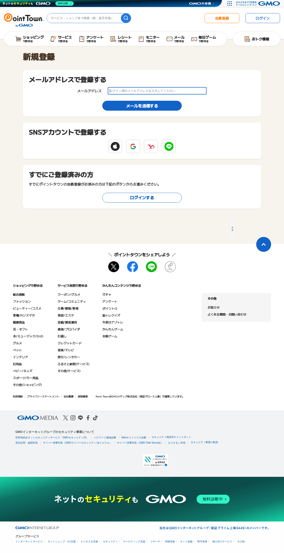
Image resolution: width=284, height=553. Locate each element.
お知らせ (213, 307)
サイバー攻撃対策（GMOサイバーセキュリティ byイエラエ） (77, 442)
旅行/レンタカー (69, 357)
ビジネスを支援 (89, 541)
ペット (17, 350)
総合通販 (19, 294)
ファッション (22, 301)
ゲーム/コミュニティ (72, 301)
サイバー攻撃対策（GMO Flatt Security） (140, 442)
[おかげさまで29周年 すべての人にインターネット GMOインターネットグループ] (258, 3)
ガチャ (106, 294)
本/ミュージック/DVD (28, 336)
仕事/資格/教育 (68, 308)
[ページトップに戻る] (263, 244)
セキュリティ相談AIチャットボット (171, 437)
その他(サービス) (69, 371)
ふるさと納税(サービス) (73, 364)
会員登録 (222, 18)
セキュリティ (110, 541)
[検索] (126, 18)
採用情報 (83, 396)
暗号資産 (202, 541)
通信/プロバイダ (69, 329)
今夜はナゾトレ (112, 322)
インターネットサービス (29, 541)
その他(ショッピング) (27, 385)
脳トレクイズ (111, 315)
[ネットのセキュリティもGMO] (38, 3)
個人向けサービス (222, 541)
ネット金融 (186, 541)
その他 (241, 541)
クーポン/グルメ (69, 294)
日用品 (17, 364)
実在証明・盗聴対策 (26, 442)
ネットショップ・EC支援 (62, 541)
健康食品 (19, 322)
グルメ (17, 343)
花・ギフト (20, 329)
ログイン (263, 18)
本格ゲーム (109, 336)
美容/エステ (66, 315)
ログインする (142, 197)
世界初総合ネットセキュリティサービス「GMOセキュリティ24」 (52, 437)
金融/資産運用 (67, 322)
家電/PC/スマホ (24, 315)
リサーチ (155, 541)
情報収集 (170, 541)
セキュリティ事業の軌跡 (204, 442)
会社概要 (68, 396)
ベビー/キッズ (22, 371)
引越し (62, 336)
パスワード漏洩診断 (105, 437)
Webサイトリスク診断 (133, 437)
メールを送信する (142, 106)
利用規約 (18, 396)
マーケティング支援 (134, 541)
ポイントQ (109, 308)
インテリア (20, 357)
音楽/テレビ (66, 350)
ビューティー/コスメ (27, 308)
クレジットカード (69, 343)
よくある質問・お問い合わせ (227, 314)
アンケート (109, 301)
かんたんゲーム (112, 329)
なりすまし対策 (176, 442)
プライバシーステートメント (43, 396)
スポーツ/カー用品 (25, 378)
